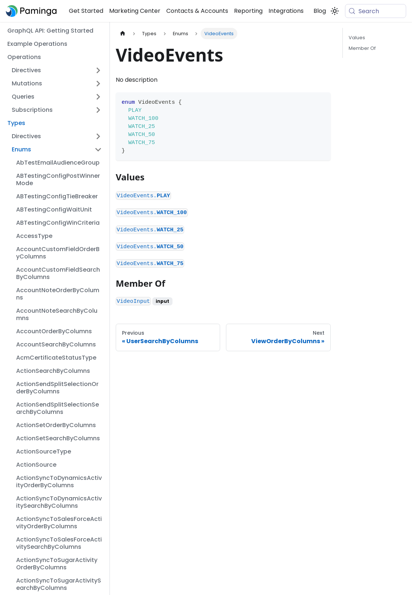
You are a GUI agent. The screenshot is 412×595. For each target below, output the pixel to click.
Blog (319, 11)
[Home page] (123, 33)
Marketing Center (134, 11)
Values (357, 37)
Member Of (362, 48)
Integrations (286, 11)
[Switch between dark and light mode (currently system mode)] (335, 11)
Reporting (248, 11)
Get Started (86, 11)
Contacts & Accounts (197, 11)
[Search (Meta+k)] (375, 11)
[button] (56, 70)
